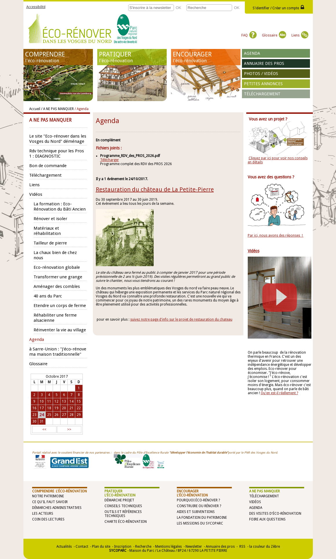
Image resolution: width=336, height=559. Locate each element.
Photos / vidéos (261, 73)
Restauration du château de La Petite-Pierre (155, 189)
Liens (300, 35)
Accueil (34, 109)
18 (49, 408)
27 (64, 415)
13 (64, 401)
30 (34, 421)
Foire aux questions (267, 519)
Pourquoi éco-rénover (197, 500)
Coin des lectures (48, 519)
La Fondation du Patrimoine (202, 518)
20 (64, 408)
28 (71, 415)
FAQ (249, 35)
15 (79, 401)
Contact (82, 547)
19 (56, 408)
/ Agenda (82, 109)
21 (71, 408)
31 (42, 421)
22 (79, 408)
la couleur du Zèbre (264, 547)
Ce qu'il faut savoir (50, 502)
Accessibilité (35, 7)
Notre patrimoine (48, 496)
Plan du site (101, 547)
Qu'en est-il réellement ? (279, 393)
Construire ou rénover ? (199, 506)
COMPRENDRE (58, 57)
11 (49, 401)
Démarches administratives (57, 508)
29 (79, 415)
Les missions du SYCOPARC (200, 523)
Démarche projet (119, 500)
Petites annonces (263, 83)
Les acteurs (42, 513)
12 (56, 401)
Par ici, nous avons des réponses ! (276, 235)
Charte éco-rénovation (125, 522)
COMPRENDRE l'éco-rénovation (59, 491)
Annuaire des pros (264, 63)
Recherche (143, 547)
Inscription (122, 547)
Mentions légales (168, 547)
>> (69, 430)
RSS (241, 547)
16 (34, 408)
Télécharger (109, 160)
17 (42, 408)
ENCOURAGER (206, 57)
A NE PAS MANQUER (264, 491)
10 (42, 401)
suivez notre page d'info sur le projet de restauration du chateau (181, 319)
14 (71, 401)
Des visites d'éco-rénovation (275, 513)
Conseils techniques (123, 506)
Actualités (64, 547)
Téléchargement (262, 94)
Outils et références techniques (123, 514)
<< (44, 430)
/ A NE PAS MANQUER (57, 109)
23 (34, 415)
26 (56, 415)
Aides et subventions (196, 512)
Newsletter (194, 547)
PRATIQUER (132, 57)
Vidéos (255, 502)
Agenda (252, 53)
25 (49, 415)
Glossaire (274, 35)
